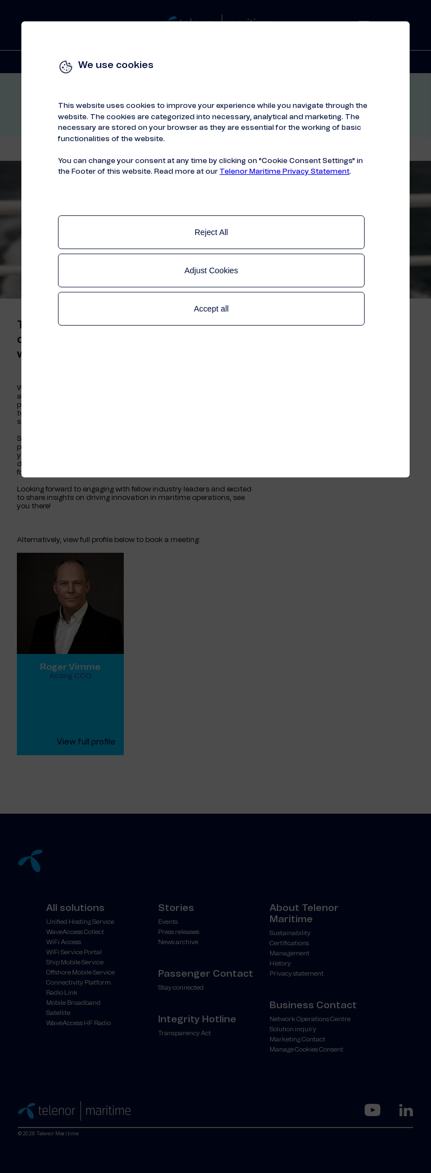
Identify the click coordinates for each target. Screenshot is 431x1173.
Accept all (211, 308)
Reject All (211, 232)
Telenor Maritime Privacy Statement (284, 171)
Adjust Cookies (211, 270)
